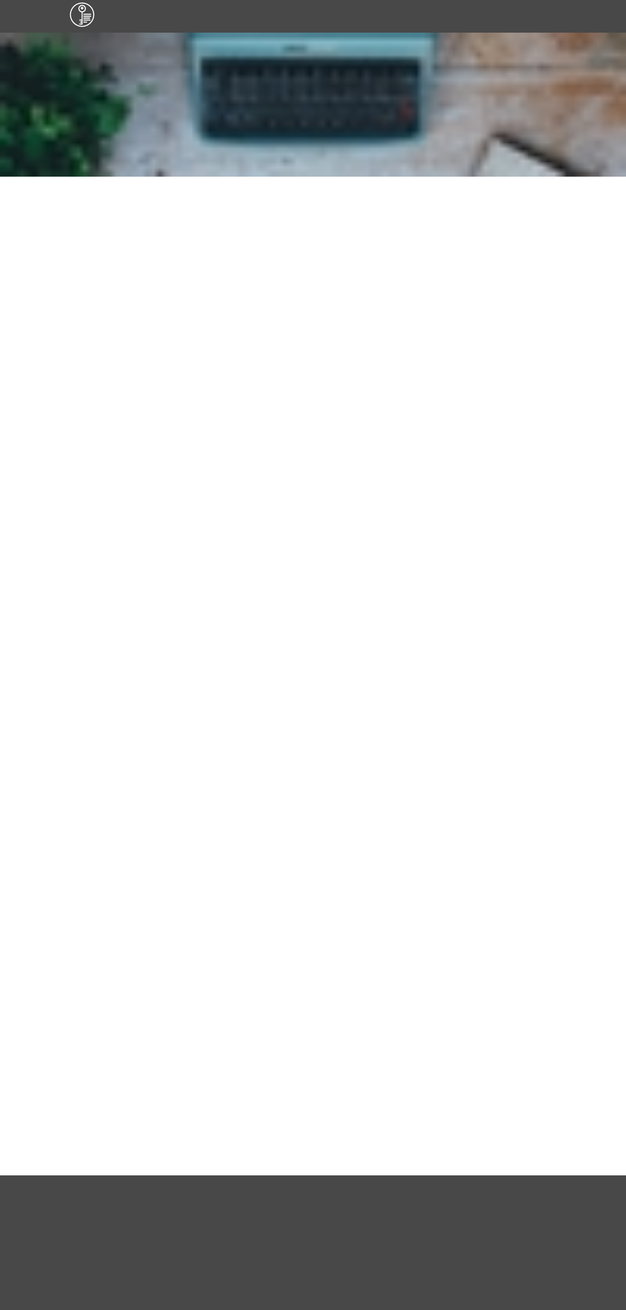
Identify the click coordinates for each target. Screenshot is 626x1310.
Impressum (511, 1080)
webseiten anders (334, 320)
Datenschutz (512, 1091)
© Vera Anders (90, 1080)
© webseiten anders (97, 1091)
